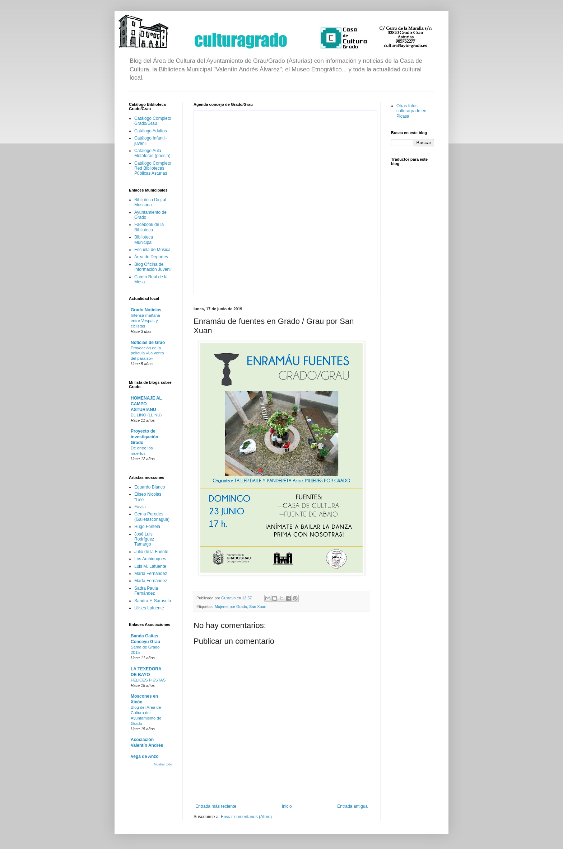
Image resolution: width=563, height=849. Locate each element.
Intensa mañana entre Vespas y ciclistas (145, 320)
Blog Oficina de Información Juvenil (152, 267)
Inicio (287, 806)
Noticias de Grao (148, 342)
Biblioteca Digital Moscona (150, 202)
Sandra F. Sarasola (152, 600)
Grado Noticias (146, 309)
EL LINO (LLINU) (146, 415)
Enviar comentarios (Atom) (246, 816)
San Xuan (257, 606)
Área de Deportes (151, 256)
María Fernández (150, 573)
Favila (140, 506)
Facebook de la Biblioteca (149, 227)
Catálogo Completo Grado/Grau (152, 121)
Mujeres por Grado (231, 606)
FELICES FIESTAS (148, 680)
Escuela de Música (152, 249)
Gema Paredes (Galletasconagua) (151, 516)
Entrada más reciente (215, 806)
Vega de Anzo (145, 756)
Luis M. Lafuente (150, 566)
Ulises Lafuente (149, 607)
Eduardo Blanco (149, 487)
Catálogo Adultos (150, 130)
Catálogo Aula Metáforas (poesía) (152, 153)
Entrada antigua (352, 806)
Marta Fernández (150, 580)
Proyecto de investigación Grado (144, 437)
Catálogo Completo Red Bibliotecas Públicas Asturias (152, 168)
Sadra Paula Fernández (146, 591)
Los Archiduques (150, 558)
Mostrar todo (163, 764)
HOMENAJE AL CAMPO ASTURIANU (146, 404)
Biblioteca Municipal (143, 240)
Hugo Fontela (147, 526)
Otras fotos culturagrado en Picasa (411, 111)
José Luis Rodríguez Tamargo (144, 539)
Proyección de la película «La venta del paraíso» (147, 353)
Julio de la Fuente (151, 551)
